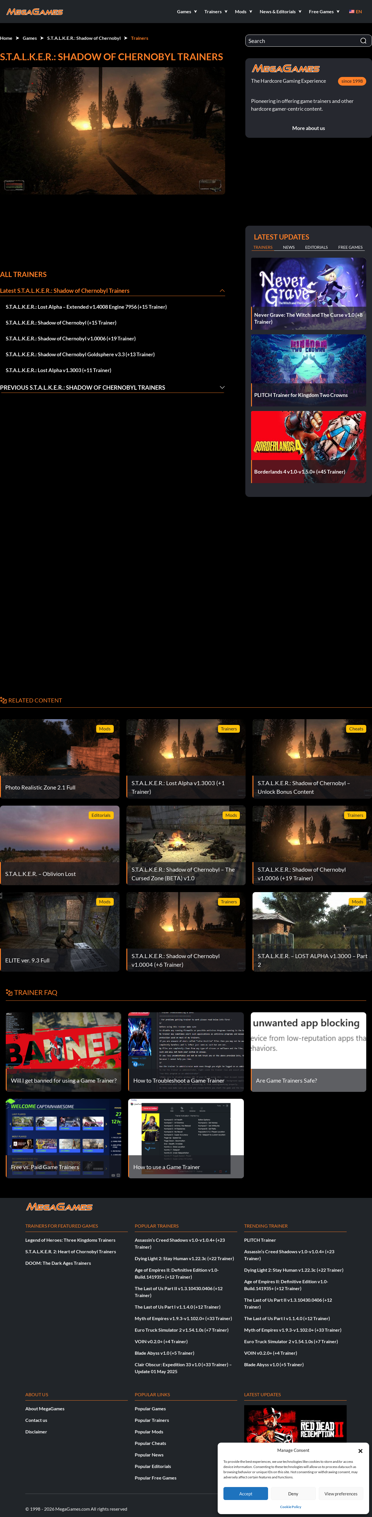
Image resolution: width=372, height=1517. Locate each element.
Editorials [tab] (316, 247)
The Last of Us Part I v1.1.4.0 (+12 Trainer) (178, 1306)
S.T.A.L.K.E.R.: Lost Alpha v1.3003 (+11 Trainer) (58, 370)
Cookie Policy (290, 1507)
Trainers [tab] (262, 247)
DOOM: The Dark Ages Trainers (58, 1263)
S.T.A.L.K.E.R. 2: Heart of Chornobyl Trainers (70, 1251)
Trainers (139, 38)
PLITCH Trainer (260, 1240)
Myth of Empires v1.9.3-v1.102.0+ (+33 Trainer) (183, 1318)
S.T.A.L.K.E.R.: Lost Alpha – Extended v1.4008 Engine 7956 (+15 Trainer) (86, 307)
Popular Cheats (150, 1443)
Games (30, 38)
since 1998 (352, 81)
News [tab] (289, 247)
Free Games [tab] (350, 247)
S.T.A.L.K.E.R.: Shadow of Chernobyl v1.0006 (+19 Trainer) (71, 338)
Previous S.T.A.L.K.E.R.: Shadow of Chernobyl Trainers (82, 387)
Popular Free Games (155, 1477)
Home (6, 38)
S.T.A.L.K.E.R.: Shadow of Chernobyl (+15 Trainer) (61, 322)
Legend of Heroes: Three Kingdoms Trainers (70, 1240)
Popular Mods (149, 1431)
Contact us (36, 1420)
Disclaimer (36, 1431)
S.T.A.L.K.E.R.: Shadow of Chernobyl (84, 38)
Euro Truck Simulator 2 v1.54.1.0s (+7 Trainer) (182, 1330)
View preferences (341, 1493)
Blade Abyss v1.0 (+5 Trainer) (164, 1353)
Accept (246, 1493)
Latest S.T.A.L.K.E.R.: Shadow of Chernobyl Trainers (65, 290)
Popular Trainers (152, 1420)
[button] (360, 1450)
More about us (308, 128)
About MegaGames (44, 1408)
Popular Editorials (153, 1466)
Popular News (149, 1454)
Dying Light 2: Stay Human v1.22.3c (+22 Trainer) (184, 1258)
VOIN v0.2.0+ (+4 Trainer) (161, 1341)
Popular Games (150, 1408)
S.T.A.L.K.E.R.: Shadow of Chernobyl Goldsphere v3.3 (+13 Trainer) (80, 354)
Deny (293, 1493)
